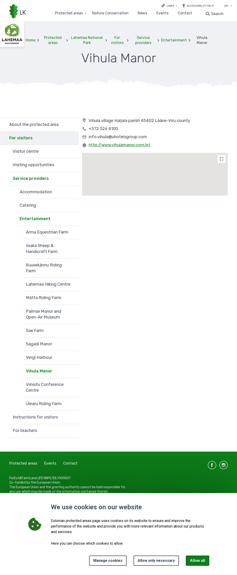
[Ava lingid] (170, 5)
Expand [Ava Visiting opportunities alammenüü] (73, 165)
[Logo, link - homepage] (17, 11)
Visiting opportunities (33, 164)
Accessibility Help (200, 5)
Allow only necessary (156, 560)
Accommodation (36, 191)
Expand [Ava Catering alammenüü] (73, 205)
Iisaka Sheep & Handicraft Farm (42, 248)
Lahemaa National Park (87, 40)
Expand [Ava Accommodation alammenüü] (73, 192)
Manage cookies (107, 560)
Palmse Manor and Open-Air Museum (43, 314)
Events (162, 13)
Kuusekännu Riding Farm (44, 267)
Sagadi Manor (39, 344)
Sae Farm (35, 330)
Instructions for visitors (35, 417)
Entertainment (174, 40)
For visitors (117, 40)
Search (217, 14)
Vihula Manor (39, 371)
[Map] (221, 159)
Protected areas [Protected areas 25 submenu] (69, 13)
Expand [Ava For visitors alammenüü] (73, 138)
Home (30, 40)
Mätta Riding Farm (43, 297)
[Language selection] (231, 6)
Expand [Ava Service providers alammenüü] (73, 178)
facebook (212, 465)
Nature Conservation (110, 13)
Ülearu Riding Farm (44, 403)
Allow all (197, 560)
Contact (185, 13)
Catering (28, 205)
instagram (223, 465)
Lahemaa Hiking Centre (48, 284)
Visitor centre (26, 151)
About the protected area (34, 124)
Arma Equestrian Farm (47, 232)
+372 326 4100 (103, 128)
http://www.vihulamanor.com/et (119, 144)
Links (170, 5)
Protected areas (53, 40)
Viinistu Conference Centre (45, 387)
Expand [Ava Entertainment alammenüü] (73, 219)
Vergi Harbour (39, 357)
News (142, 13)
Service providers (143, 40)
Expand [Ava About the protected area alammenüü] (73, 124)
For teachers (25, 430)
